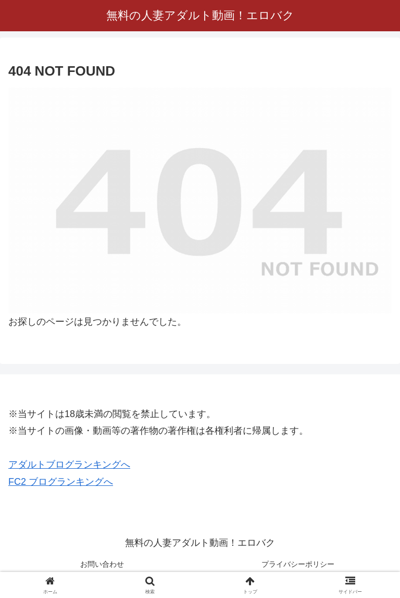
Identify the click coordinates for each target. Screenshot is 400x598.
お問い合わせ (102, 564)
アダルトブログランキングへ (69, 464)
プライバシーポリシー (297, 564)
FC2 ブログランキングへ (60, 482)
